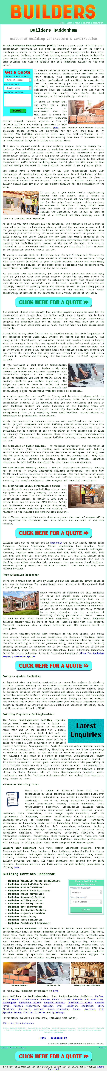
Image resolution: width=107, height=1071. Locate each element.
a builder (54, 723)
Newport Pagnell (54, 1003)
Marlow (99, 996)
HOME (62, 23)
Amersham (90, 1009)
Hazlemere (24, 1009)
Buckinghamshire (69, 996)
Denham (76, 1009)
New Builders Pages (18, 1048)
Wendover (72, 1006)
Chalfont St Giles (80, 1003)
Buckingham (9, 1003)
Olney (17, 1012)
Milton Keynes (11, 999)
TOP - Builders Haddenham (18, 1023)
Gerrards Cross (61, 999)
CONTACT (86, 23)
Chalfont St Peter (34, 1012)
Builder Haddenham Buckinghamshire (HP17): (29, 46)
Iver (59, 1006)
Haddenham (56, 543)
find (49, 848)
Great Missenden (58, 1009)
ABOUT (77, 23)
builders (86, 996)
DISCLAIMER (98, 23)
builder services (13, 861)
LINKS (69, 23)
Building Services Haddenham (29, 874)
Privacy (102, 1048)
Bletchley (97, 999)
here (17, 867)
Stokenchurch (30, 999)
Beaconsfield (81, 999)
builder (7, 733)
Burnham (45, 999)
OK (57, 1069)
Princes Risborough (26, 1006)
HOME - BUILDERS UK (53, 1038)
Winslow (48, 1006)
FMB (56, 128)
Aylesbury (58, 1012)
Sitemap (5, 1048)
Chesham (38, 1009)
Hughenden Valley (30, 1003)
